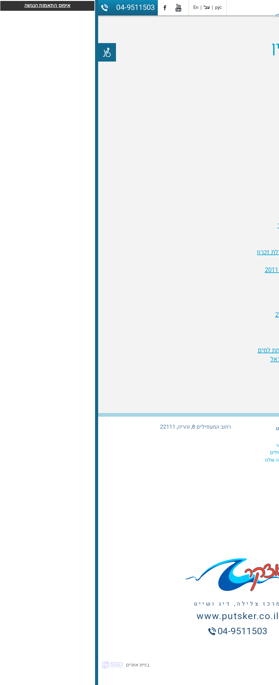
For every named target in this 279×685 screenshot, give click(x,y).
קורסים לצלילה (243, 445)
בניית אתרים (39, 665)
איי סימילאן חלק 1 (230, 287)
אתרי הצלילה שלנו (185, 460)
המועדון (250, 438)
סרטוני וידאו (190, 445)
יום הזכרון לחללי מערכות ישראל (212, 359)
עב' (109, 7)
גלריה (197, 438)
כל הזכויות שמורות (257, 665)
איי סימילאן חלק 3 (230, 296)
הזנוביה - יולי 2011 (229, 261)
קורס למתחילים (187, 452)
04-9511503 (37, 7)
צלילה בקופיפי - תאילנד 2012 (215, 314)
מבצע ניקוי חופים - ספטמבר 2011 (210, 270)
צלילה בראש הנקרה (228, 234)
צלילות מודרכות (242, 452)
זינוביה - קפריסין (231, 323)
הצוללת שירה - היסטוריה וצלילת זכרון (206, 252)
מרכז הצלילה (244, 428)
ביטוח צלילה (245, 467)
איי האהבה (240, 243)
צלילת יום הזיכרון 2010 (223, 216)
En (97, 7)
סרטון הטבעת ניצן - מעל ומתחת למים (206, 350)
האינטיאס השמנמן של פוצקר (216, 225)
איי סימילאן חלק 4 (230, 305)
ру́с (120, 7)
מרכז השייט (190, 428)
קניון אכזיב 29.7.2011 (225, 332)
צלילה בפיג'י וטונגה (229, 278)
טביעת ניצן (239, 341)
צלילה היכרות (245, 460)
